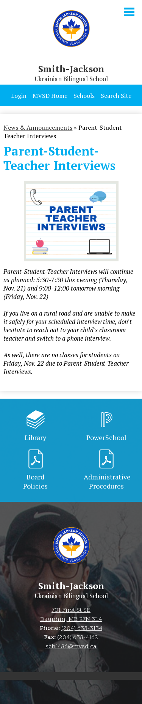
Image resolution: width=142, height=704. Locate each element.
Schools (84, 95)
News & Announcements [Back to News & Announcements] (37, 127)
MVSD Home (50, 95)
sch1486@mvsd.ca (71, 647)
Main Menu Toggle (129, 12)
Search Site (116, 95)
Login (19, 95)
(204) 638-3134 (81, 628)
